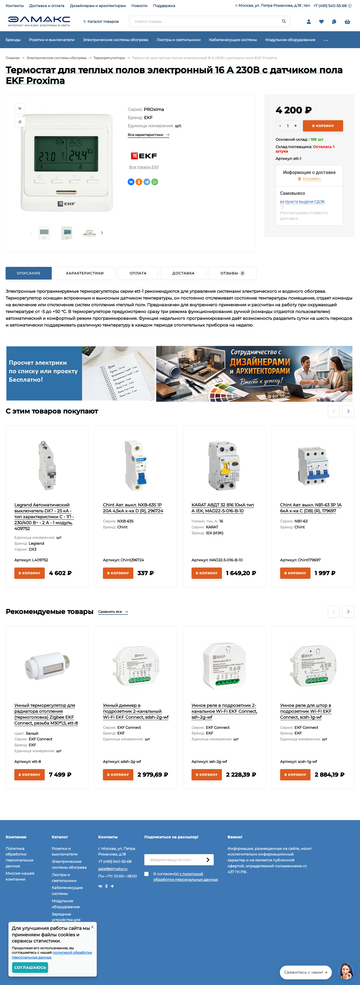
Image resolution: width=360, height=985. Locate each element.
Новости (139, 5)
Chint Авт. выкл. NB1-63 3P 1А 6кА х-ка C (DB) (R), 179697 (310, 507)
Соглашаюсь (30, 967)
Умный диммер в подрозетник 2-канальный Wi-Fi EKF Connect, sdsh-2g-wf (135, 711)
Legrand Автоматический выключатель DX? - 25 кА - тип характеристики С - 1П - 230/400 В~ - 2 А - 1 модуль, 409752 (44, 516)
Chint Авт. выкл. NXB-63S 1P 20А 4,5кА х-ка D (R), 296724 (133, 507)
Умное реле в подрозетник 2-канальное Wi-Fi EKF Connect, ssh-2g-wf (224, 711)
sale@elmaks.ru (112, 868)
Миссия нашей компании (20, 876)
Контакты (15, 5)
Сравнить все (113, 611)
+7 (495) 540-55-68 (329, 5)
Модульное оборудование (66, 904)
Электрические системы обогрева (56, 58)
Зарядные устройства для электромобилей (68, 920)
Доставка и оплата (46, 5)
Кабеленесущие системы (67, 890)
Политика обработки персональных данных (19, 857)
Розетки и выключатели (65, 851)
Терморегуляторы (109, 58)
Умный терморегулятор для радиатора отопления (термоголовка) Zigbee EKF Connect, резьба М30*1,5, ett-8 (46, 714)
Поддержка (164, 5)
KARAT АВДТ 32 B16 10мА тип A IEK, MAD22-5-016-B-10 (223, 507)
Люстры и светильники (64, 877)
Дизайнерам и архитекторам (98, 5)
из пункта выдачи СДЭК (302, 201)
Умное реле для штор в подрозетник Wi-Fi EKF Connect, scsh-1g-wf (306, 711)
